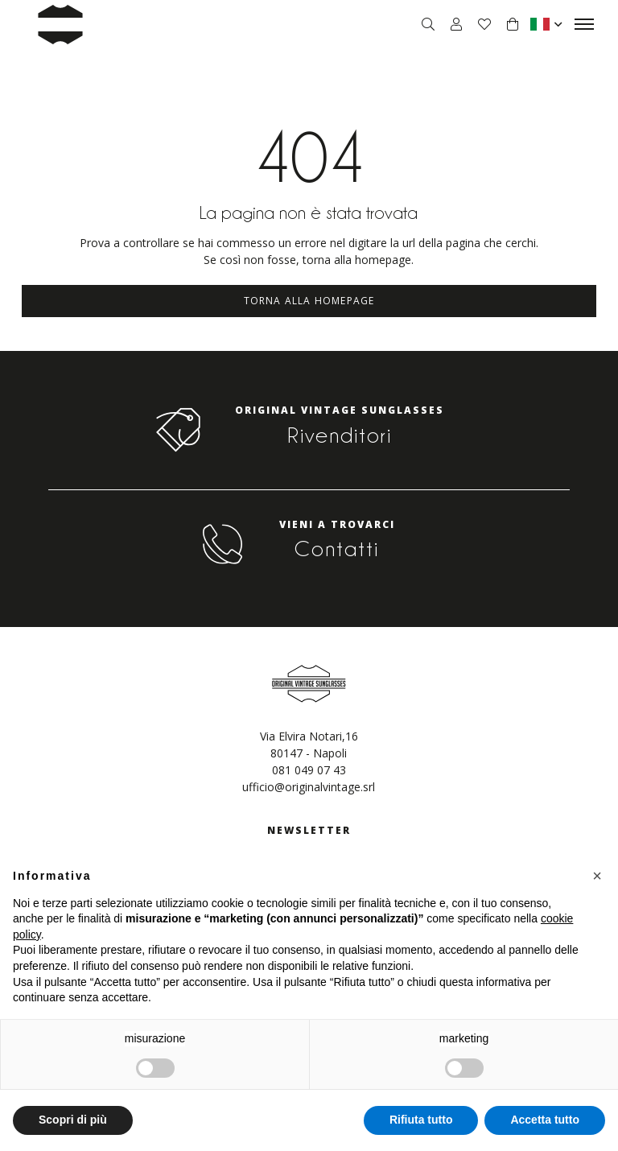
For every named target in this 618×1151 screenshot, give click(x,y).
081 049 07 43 (309, 770)
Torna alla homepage (309, 300)
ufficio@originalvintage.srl (308, 786)
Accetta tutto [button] (544, 1119)
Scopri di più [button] (73, 1119)
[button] (597, 876)
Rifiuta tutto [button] (421, 1119)
